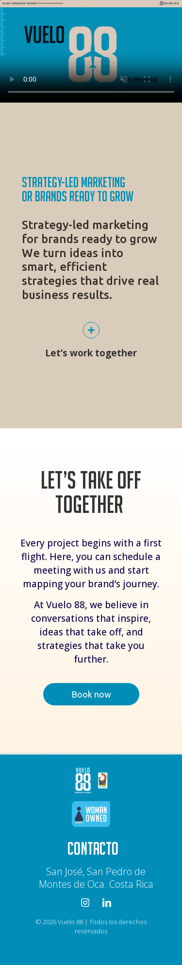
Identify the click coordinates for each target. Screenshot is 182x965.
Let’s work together (91, 353)
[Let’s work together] (91, 330)
